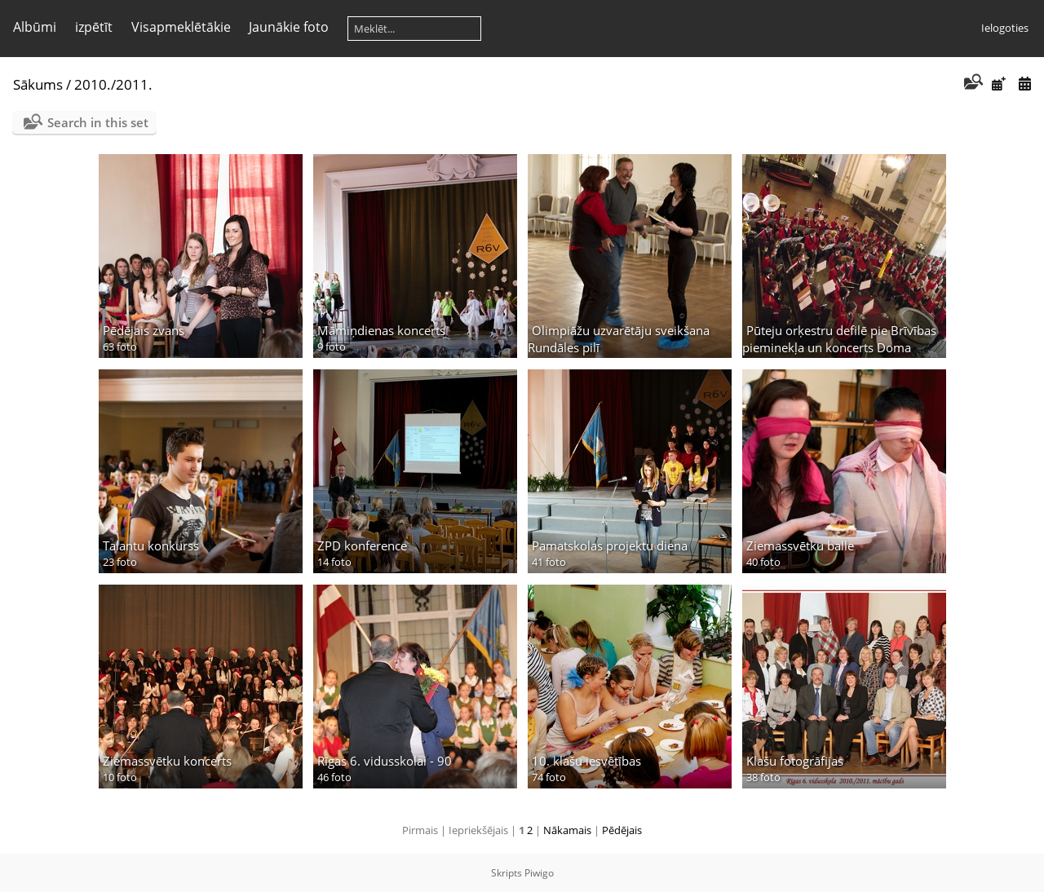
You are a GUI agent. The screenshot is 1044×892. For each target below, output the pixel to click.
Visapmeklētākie (181, 27)
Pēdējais (622, 830)
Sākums (38, 84)
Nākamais (567, 830)
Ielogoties (1005, 27)
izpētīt (94, 27)
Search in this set (97, 122)
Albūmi (34, 27)
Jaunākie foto (289, 27)
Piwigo (539, 873)
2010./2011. (113, 84)
